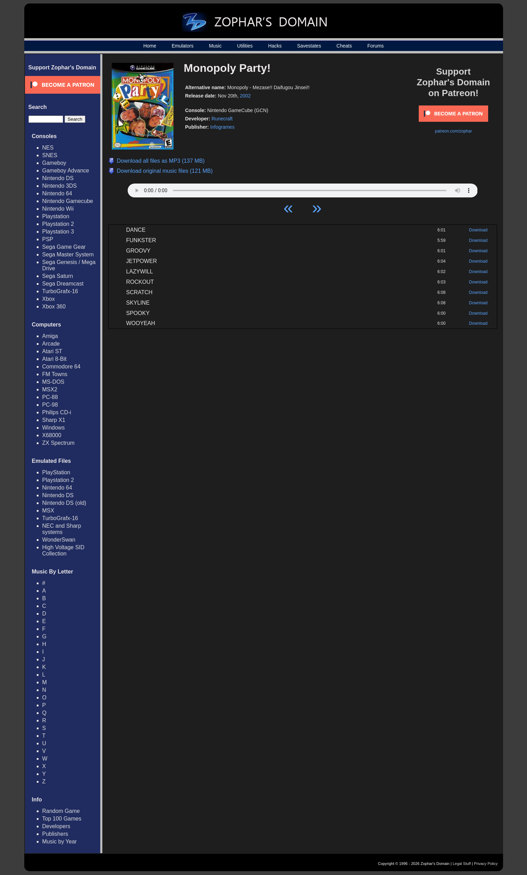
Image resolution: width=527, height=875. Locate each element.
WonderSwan (59, 540)
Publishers (55, 834)
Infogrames (222, 127)
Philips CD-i (56, 412)
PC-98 (50, 405)
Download (478, 230)
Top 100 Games (62, 819)
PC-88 (50, 397)
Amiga (50, 336)
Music (215, 46)
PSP (47, 239)
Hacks (275, 46)
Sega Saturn (57, 276)
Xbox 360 (54, 306)
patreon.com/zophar (453, 131)
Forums (375, 46)
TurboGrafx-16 (60, 291)
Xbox (48, 299)
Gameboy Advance (65, 170)
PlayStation (56, 472)
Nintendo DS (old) (64, 503)
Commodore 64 (61, 366)
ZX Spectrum (58, 443)
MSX (48, 510)
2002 (245, 96)
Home (149, 46)
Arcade (51, 344)
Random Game (61, 811)
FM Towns (55, 374)
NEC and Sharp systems (61, 529)
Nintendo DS (58, 178)
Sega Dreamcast (63, 284)
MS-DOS (53, 382)
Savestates (309, 46)
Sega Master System (68, 254)
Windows (53, 428)
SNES (50, 155)
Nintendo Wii (58, 209)
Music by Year (59, 841)
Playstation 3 (58, 232)
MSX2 (50, 389)
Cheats (344, 46)
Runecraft (222, 118)
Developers (56, 826)
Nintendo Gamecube (67, 201)
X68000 (51, 435)
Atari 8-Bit (54, 359)
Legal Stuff (462, 863)
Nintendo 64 (57, 193)
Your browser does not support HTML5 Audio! (303, 188)
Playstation (55, 216)
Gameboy (54, 163)
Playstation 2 (58, 224)
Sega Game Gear (64, 247)
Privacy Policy (486, 863)
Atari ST (52, 351)
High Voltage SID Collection (63, 550)
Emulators (183, 46)
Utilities (245, 46)
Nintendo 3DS (59, 186)
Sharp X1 (54, 420)
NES (48, 148)
